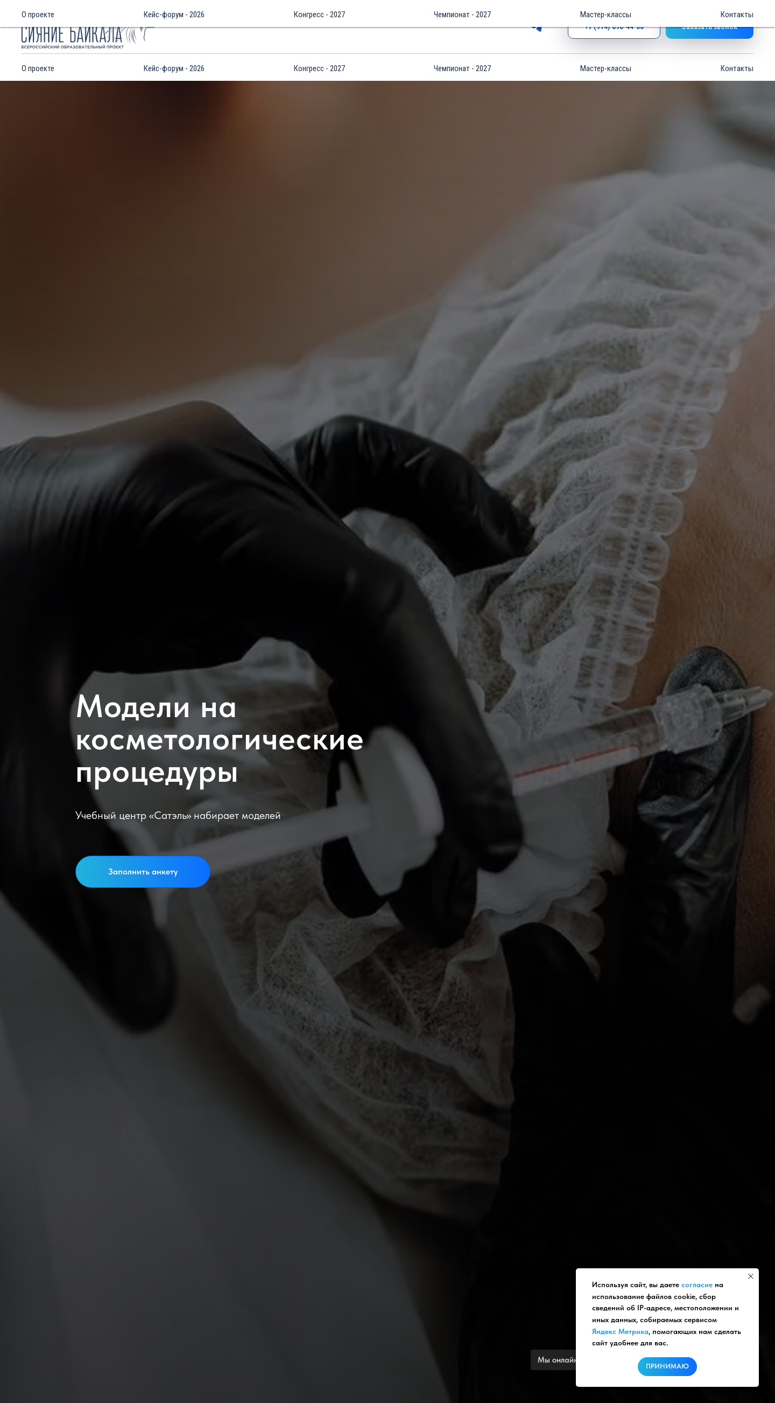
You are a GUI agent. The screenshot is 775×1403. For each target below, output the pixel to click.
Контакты (737, 68)
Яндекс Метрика (620, 1331)
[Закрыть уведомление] (750, 1276)
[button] (709, 27)
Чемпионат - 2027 (462, 68)
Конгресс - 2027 (319, 68)
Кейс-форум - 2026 (174, 68)
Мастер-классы (605, 68)
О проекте (38, 68)
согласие (697, 1284)
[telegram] (537, 27)
